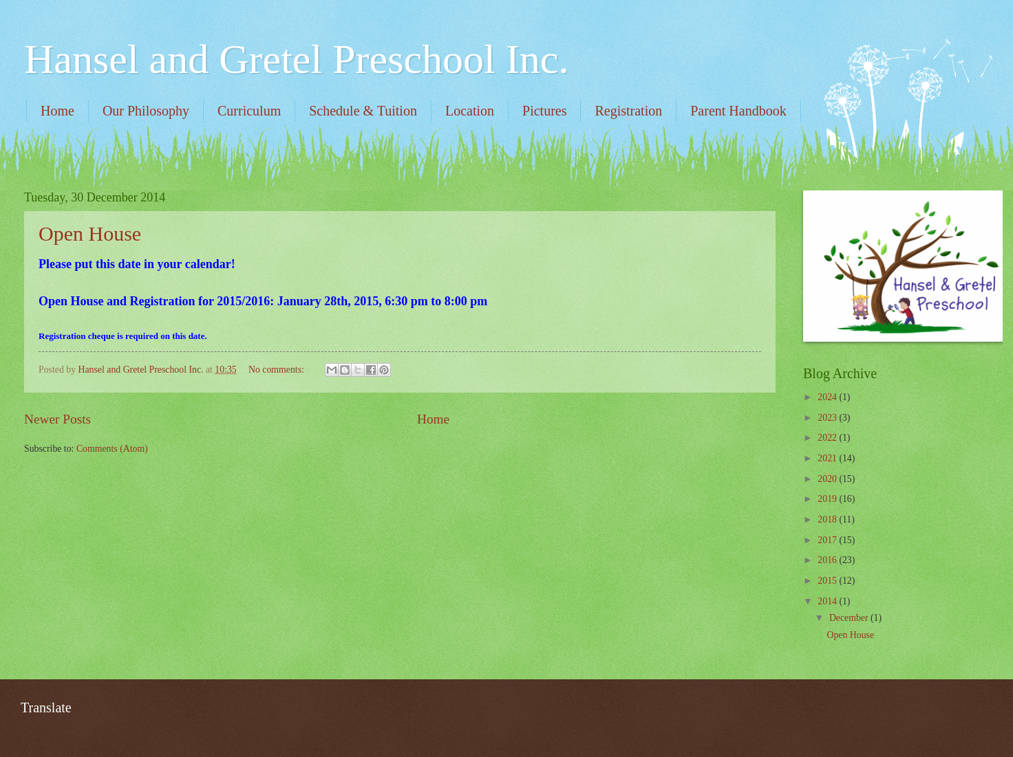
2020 (828, 479)
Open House (90, 233)
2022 (828, 437)
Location (469, 110)
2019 (828, 499)
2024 (828, 397)
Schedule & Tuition (363, 110)
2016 (828, 560)
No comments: (277, 369)
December (850, 618)
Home (57, 110)
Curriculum (249, 110)
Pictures (544, 110)
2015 (828, 580)
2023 (828, 418)
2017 (828, 540)
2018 (828, 519)
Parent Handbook (738, 110)
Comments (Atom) (112, 448)
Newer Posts (57, 419)
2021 (828, 458)
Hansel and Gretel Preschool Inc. (296, 59)
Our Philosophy (146, 110)
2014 (828, 601)
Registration (628, 110)
